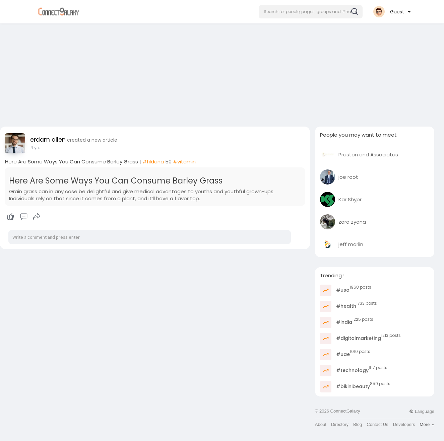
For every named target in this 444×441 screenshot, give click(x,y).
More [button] (427, 424)
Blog (357, 424)
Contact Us (377, 424)
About (320, 424)
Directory (339, 424)
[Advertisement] (222, 73)
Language (421, 411)
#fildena (153, 161)
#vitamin (184, 161)
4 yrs (35, 147)
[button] (311, 11)
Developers (404, 424)
